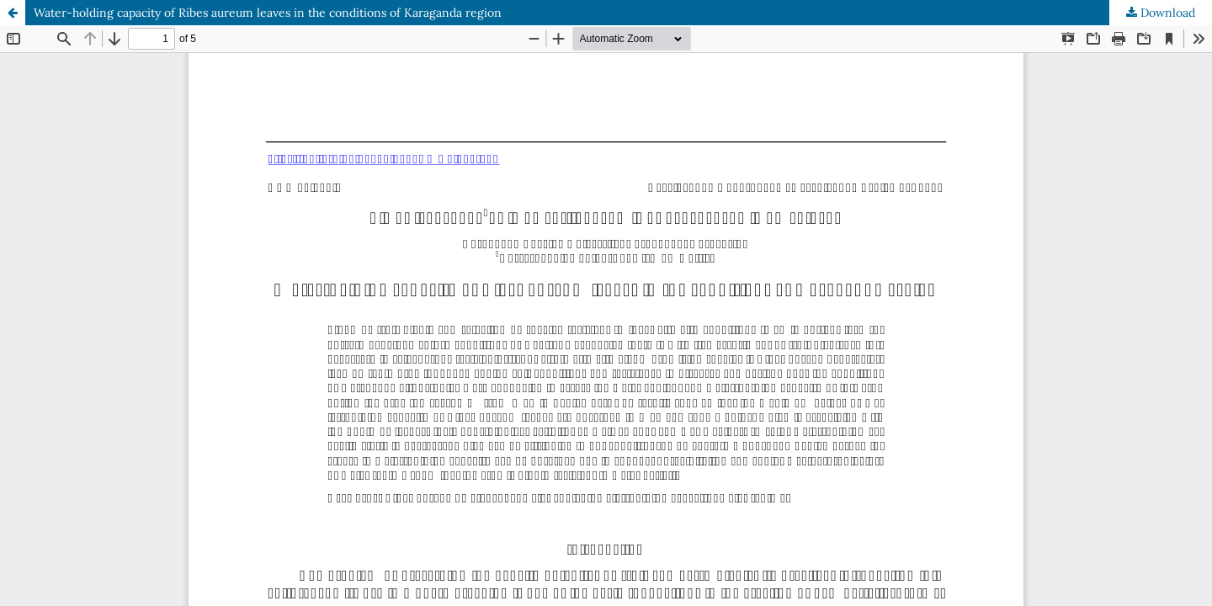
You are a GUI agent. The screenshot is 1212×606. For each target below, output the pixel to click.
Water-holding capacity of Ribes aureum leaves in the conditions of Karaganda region (268, 12)
